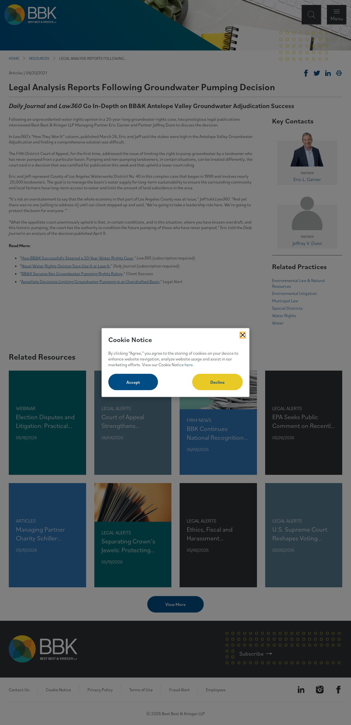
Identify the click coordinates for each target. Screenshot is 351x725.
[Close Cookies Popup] (242, 334)
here (189, 364)
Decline (217, 382)
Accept (133, 382)
